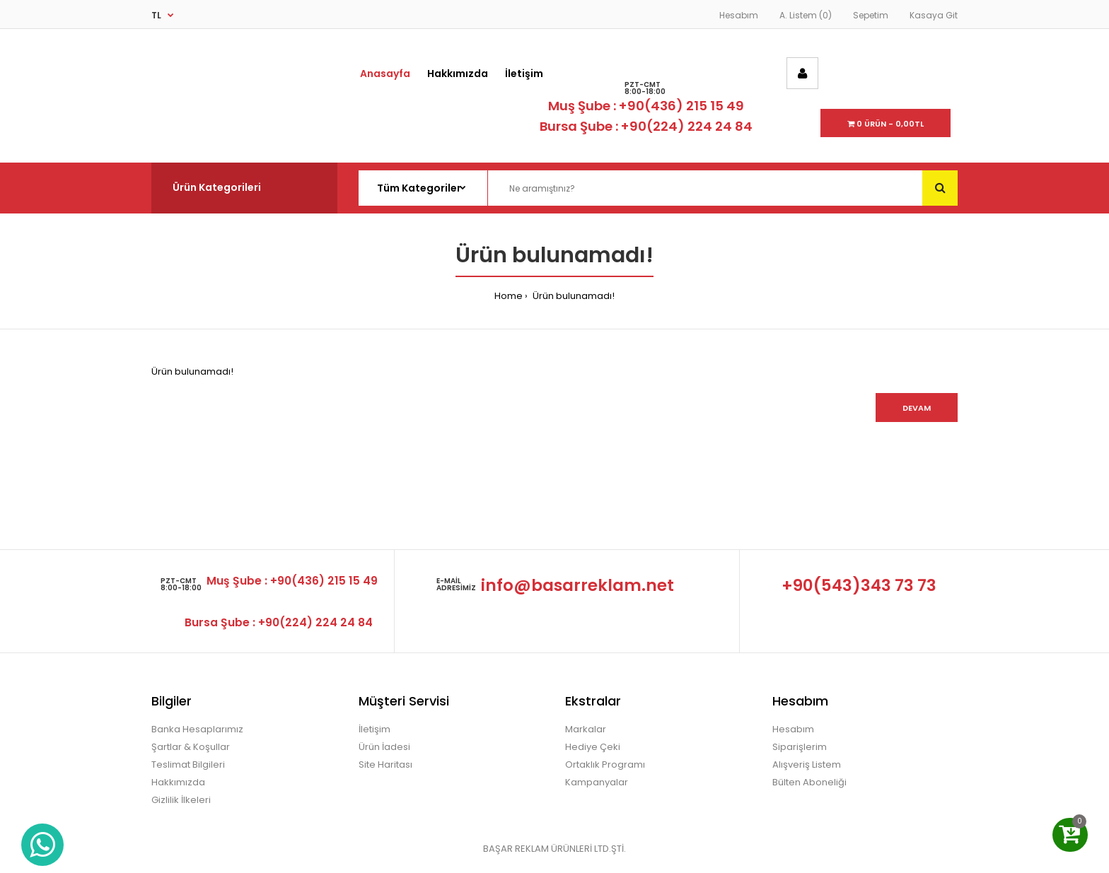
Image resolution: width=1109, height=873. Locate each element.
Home (508, 296)
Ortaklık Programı (605, 764)
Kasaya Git (934, 15)
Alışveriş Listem (806, 764)
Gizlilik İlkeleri (181, 800)
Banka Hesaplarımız (197, 729)
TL (156, 15)
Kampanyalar (596, 782)
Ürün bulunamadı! (572, 296)
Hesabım (738, 15)
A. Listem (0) (805, 15)
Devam (916, 408)
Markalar (585, 729)
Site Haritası (385, 764)
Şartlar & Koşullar (190, 747)
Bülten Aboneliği (809, 782)
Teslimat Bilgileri (188, 764)
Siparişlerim (799, 747)
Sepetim (870, 15)
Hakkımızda (178, 782)
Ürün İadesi (384, 747)
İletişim (374, 729)
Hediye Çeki (592, 747)
